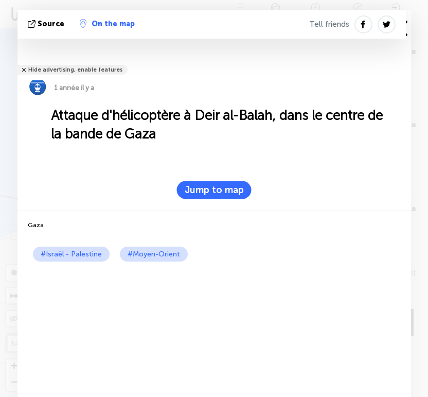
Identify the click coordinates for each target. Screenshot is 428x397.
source (47, 24)
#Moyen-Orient (154, 254)
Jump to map (214, 190)
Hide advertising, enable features (75, 69)
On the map (107, 23)
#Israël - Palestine (71, 254)
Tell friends (329, 24)
